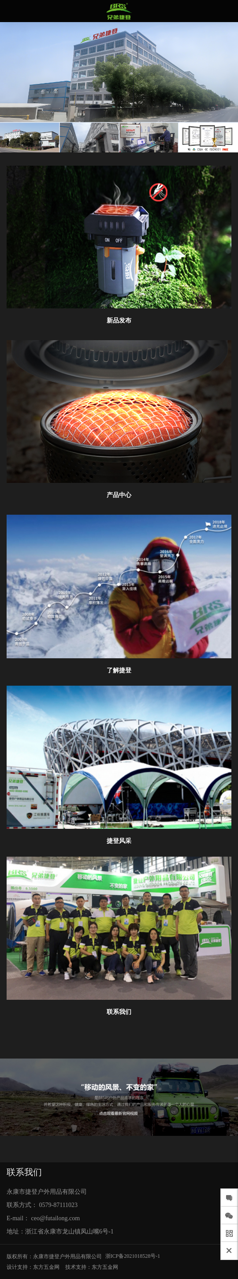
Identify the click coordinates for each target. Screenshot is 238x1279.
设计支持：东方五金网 (33, 1267)
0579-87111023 (58, 1205)
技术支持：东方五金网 (91, 1267)
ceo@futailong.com (55, 1218)
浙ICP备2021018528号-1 (132, 1256)
